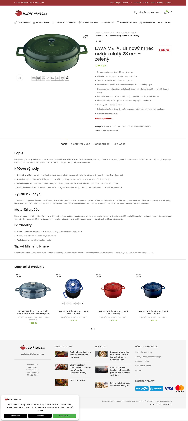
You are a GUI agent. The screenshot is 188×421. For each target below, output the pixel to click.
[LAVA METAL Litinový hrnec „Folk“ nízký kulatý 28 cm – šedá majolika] (33, 290)
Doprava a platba (142, 361)
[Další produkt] (102, 41)
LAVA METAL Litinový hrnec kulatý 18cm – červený (113, 312)
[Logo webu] (30, 12)
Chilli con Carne (77, 380)
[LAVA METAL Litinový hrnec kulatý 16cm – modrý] (73, 290)
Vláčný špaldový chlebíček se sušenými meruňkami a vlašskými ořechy (80, 369)
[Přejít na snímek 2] (94, 329)
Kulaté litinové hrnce (125, 33)
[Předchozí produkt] (96, 41)
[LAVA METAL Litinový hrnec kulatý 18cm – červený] (113, 290)
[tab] (64, 143)
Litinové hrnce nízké (142, 126)
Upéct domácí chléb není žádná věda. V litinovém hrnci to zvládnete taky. (119, 356)
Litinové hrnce (108, 33)
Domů (97, 33)
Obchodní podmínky (143, 352)
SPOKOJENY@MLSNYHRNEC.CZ (121, 3)
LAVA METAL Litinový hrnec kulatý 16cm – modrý (73, 312)
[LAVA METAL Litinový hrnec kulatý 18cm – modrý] (153, 290)
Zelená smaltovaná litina (110, 131)
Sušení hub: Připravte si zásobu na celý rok (120, 384)
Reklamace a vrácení (143, 366)
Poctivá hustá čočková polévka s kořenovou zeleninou (80, 354)
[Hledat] (135, 12)
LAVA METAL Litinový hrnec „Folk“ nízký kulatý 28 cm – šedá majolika (33, 312)
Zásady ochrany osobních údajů (148, 356)
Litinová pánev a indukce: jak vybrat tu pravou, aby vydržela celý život (120, 371)
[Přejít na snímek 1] (91, 329)
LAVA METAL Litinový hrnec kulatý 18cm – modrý (153, 312)
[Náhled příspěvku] (61, 355)
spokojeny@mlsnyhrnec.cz (161, 404)
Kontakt (138, 370)
